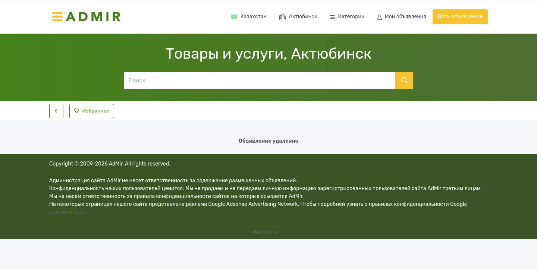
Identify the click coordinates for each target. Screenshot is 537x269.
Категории (347, 17)
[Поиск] (259, 80)
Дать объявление (460, 16)
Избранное (91, 111)
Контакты (266, 232)
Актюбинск (298, 17)
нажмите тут (65, 212)
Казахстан (249, 16)
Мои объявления (401, 17)
